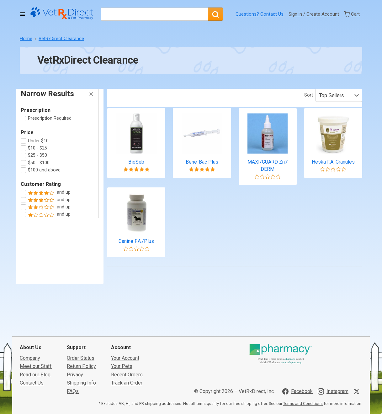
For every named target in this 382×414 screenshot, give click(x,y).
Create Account (322, 14)
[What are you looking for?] (154, 14)
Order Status (80, 353)
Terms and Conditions (303, 398)
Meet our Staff (36, 361)
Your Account (125, 353)
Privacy (75, 370)
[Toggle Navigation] (22, 14)
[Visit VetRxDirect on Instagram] (333, 386)
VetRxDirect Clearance (61, 38)
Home (26, 38)
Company (30, 353)
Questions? (247, 14)
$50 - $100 (39, 162)
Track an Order (126, 378)
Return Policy (81, 361)
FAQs (73, 386)
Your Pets (121, 361)
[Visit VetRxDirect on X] (357, 386)
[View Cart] (352, 14)
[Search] (215, 14)
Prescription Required (50, 118)
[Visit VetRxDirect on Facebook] (297, 386)
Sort (308, 95)
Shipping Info (81, 378)
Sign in (295, 14)
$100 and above (44, 170)
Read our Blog (35, 370)
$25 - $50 (37, 155)
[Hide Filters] (91, 94)
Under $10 (38, 141)
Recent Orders (127, 370)
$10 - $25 (37, 148)
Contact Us (272, 14)
